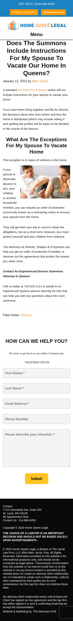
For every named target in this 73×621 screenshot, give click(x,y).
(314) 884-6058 (44, 3)
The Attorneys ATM (44, 611)
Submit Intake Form (54, 12)
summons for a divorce (32, 90)
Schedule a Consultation (24, 12)
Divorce (26, 315)
